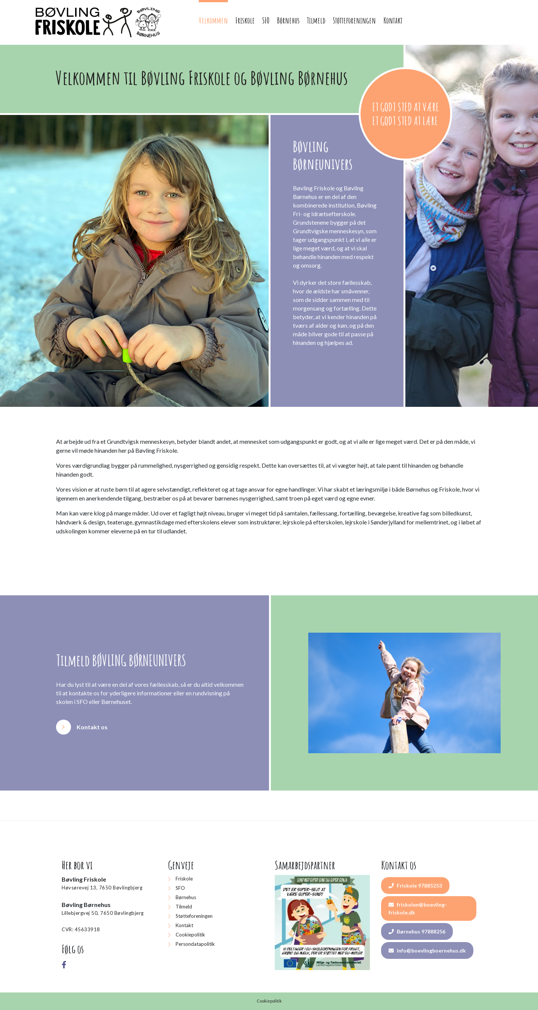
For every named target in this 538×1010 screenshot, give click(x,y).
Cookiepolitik (190, 935)
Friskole (184, 879)
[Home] (99, 22)
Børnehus (186, 897)
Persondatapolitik (195, 944)
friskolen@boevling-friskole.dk (418, 908)
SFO (180, 888)
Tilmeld (184, 907)
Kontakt (184, 925)
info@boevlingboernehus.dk (427, 950)
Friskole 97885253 (415, 885)
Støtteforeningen (194, 916)
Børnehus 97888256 (417, 931)
